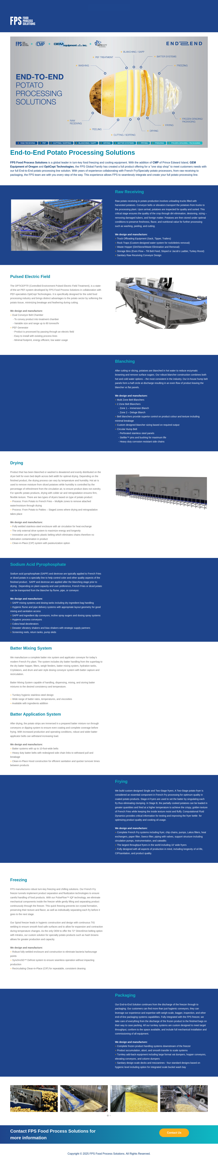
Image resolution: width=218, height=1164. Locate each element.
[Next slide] (202, 1101)
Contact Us (174, 1132)
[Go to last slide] (15, 1101)
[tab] (108, 1115)
